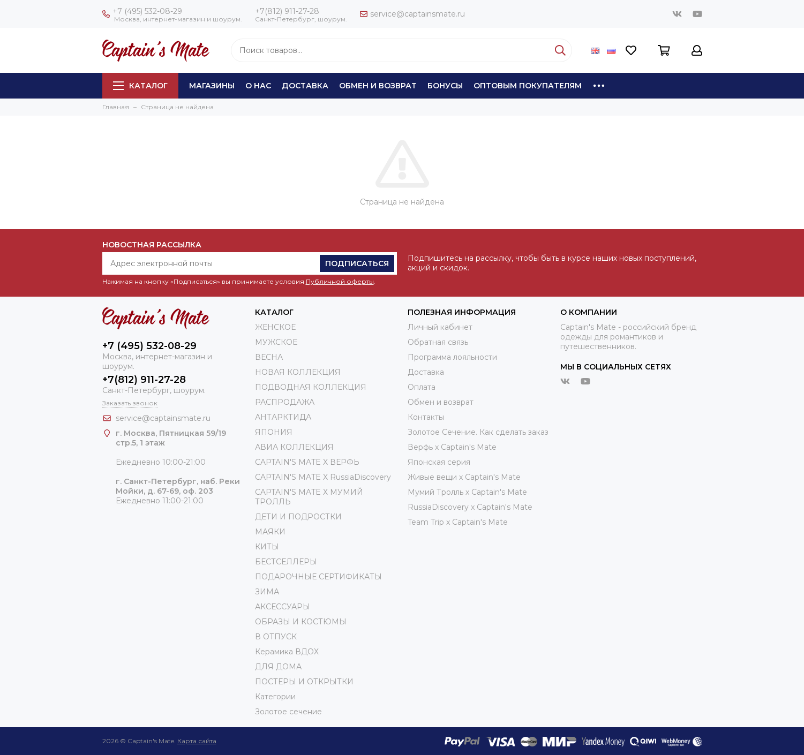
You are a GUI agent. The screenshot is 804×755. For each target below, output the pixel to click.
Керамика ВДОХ (287, 651)
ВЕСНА (269, 357)
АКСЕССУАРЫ (282, 606)
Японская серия (439, 462)
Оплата (421, 387)
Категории (275, 696)
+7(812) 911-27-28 (287, 11)
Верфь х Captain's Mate (452, 447)
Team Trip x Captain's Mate (458, 522)
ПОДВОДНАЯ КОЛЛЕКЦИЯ (310, 387)
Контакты (426, 417)
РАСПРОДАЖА (284, 402)
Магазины (212, 85)
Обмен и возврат (378, 85)
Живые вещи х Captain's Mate (464, 477)
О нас (258, 85)
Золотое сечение (288, 711)
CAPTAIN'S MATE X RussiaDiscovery (323, 477)
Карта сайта (196, 741)
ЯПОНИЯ (273, 432)
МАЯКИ (270, 532)
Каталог (140, 85)
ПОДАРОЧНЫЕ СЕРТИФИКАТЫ (318, 577)
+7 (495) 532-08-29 (142, 11)
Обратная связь (438, 342)
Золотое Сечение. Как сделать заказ (478, 432)
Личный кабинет (440, 327)
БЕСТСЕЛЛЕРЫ (286, 562)
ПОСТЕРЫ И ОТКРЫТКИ (304, 681)
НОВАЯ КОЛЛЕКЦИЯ (298, 372)
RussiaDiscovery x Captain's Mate (470, 507)
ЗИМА (267, 592)
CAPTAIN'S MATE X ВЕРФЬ (307, 462)
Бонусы (445, 85)
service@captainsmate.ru (412, 14)
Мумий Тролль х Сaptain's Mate (467, 492)
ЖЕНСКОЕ (275, 327)
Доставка (305, 85)
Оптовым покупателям (528, 85)
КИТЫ (267, 547)
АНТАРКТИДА (283, 417)
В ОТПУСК (276, 636)
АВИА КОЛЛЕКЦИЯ (294, 447)
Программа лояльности (452, 357)
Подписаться (357, 263)
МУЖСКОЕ (276, 342)
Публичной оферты (340, 281)
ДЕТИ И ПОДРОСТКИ (298, 517)
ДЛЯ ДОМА (278, 666)
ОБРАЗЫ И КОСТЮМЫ (301, 621)
